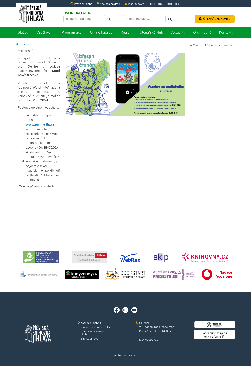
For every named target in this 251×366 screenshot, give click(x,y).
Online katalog (101, 32)
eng (169, 4)
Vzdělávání (44, 32)
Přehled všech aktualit (218, 45)
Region (126, 32)
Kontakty (226, 32)
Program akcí (71, 32)
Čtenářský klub (151, 32)
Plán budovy (134, 4)
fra (177, 4)
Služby (23, 32)
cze (152, 4)
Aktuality (178, 32)
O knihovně (202, 32)
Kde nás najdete (108, 4)
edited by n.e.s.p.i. (125, 355)
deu (160, 4)
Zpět (194, 45)
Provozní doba (81, 4)
